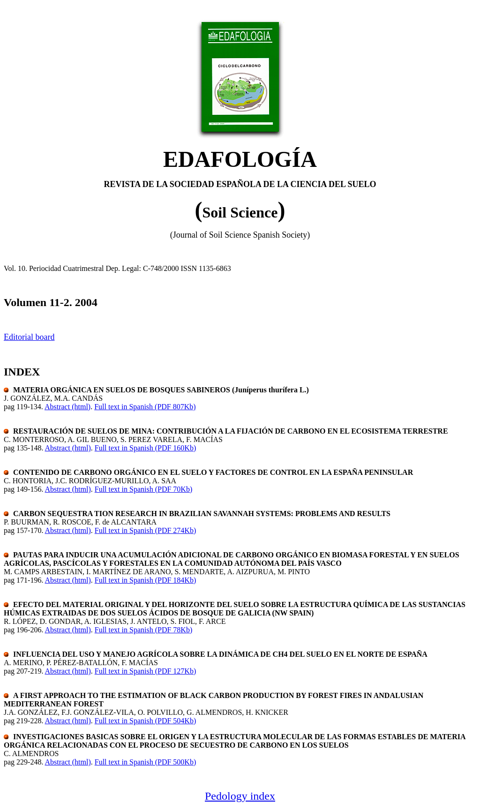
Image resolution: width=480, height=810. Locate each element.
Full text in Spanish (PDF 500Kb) (145, 762)
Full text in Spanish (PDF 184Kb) (145, 580)
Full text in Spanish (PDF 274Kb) (145, 530)
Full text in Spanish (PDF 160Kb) (145, 448)
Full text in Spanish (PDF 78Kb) (143, 630)
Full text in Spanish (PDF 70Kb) (143, 489)
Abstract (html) (67, 407)
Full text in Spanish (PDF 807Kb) (144, 407)
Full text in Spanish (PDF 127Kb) (145, 671)
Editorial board (29, 337)
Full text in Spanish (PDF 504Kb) (145, 721)
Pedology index (240, 796)
